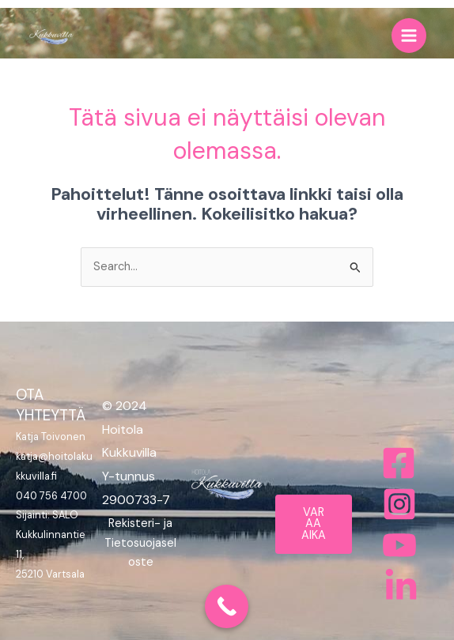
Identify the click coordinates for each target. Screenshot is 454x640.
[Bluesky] (401, 586)
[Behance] (399, 545)
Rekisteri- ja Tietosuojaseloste (140, 543)
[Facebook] (398, 463)
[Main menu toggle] (409, 35)
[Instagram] (399, 504)
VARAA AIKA (313, 524)
